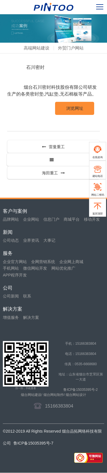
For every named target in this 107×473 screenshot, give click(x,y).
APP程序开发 (15, 275)
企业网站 (31, 219)
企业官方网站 (15, 261)
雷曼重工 (53, 146)
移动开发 (92, 219)
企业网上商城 (71, 261)
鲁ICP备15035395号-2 (80, 390)
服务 (8, 253)
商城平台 (72, 219)
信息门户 (51, 219)
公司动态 (11, 240)
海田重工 (53, 173)
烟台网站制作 (53, 395)
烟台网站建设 (31, 395)
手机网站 (11, 268)
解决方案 (12, 309)
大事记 (49, 240)
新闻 (8, 232)
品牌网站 (11, 219)
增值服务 (11, 317)
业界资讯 (31, 240)
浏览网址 (74, 108)
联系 (27, 296)
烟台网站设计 (76, 395)
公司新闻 (11, 296)
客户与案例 (15, 211)
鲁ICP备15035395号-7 (33, 443)
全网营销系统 (43, 261)
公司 (8, 288)
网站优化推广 (63, 268)
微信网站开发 (35, 268)
